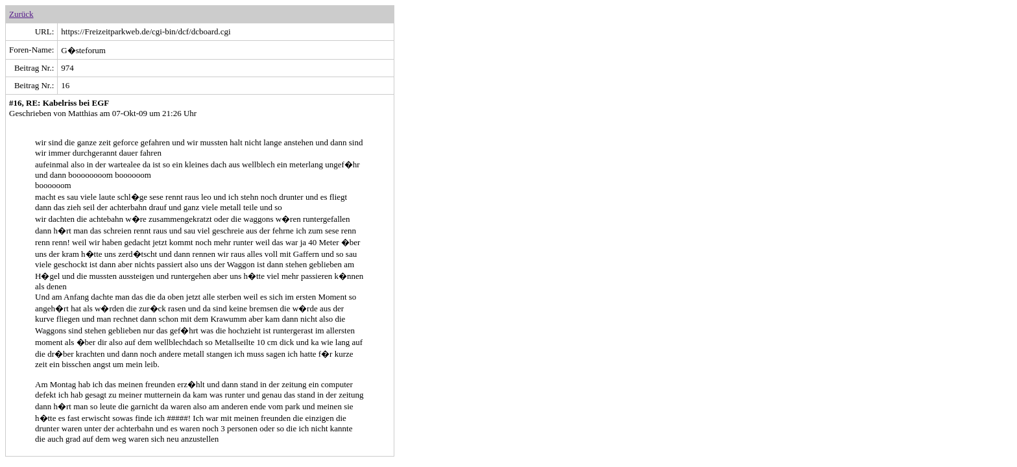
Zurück (21, 14)
